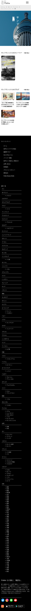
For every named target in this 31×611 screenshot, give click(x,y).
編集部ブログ (7, 152)
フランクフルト (10, 393)
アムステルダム (10, 385)
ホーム (3, 7)
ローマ (7, 481)
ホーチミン (8, 365)
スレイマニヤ (9, 322)
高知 (7, 496)
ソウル (7, 399)
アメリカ (15, 7)
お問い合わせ (7, 164)
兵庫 (7, 534)
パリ (7, 454)
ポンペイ (8, 471)
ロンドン (8, 446)
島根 (7, 569)
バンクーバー (9, 328)
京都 (7, 564)
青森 (7, 520)
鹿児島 (7, 492)
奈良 (7, 545)
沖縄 (7, 527)
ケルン (7, 391)
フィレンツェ (9, 479)
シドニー (8, 371)
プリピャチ (8, 222)
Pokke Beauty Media (9, 176)
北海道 (7, 560)
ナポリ (7, 470)
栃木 (7, 536)
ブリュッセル (9, 379)
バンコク (8, 438)
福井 (7, 503)
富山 (7, 505)
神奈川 (7, 556)
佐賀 (7, 488)
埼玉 (7, 512)
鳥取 (7, 490)
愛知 (7, 553)
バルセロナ (8, 463)
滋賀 (7, 516)
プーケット (8, 436)
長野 (7, 551)
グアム (7, 411)
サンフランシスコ (6, 8)
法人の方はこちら (8, 155)
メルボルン (8, 313)
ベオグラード (9, 228)
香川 (7, 522)
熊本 (7, 507)
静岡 (7, 540)
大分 (7, 529)
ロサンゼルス (9, 415)
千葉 (7, 533)
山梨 (7, 562)
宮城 (7, 523)
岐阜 (7, 511)
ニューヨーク (9, 413)
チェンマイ (8, 434)
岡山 (7, 538)
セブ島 (7, 349)
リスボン (8, 405)
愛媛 (7, 531)
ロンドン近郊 (9, 444)
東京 (7, 571)
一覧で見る (26, 52)
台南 (7, 426)
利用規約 (6, 167)
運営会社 (6, 173)
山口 (7, 494)
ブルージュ (8, 377)
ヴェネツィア (9, 475)
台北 (7, 428)
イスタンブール (10, 359)
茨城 (7, 549)
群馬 (7, 555)
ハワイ (7, 416)
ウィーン (8, 311)
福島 (7, 501)
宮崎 (7, 498)
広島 (7, 542)
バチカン (8, 473)
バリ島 (7, 259)
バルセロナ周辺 (10, 462)
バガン (7, 269)
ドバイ (7, 209)
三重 (7, 566)
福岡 (7, 525)
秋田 (7, 500)
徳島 (7, 487)
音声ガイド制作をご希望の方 (11, 161)
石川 (7, 544)
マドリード (8, 460)
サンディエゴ (9, 418)
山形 (7, 514)
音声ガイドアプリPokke (10, 149)
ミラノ (7, 477)
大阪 (7, 558)
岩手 (7, 518)
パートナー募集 (8, 158)
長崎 (7, 567)
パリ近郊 (8, 452)
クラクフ (8, 195)
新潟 (7, 547)
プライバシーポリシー (9, 170)
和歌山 (7, 509)
